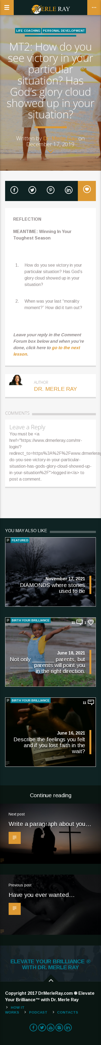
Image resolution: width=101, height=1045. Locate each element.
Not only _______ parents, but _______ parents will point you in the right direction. (47, 665)
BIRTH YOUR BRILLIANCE (31, 620)
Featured (20, 540)
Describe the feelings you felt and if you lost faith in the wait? (49, 745)
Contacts (67, 1012)
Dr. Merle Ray (60, 138)
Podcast (38, 1012)
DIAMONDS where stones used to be (52, 588)
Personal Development (64, 30)
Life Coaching (28, 30)
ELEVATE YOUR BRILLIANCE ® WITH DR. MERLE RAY (51, 964)
